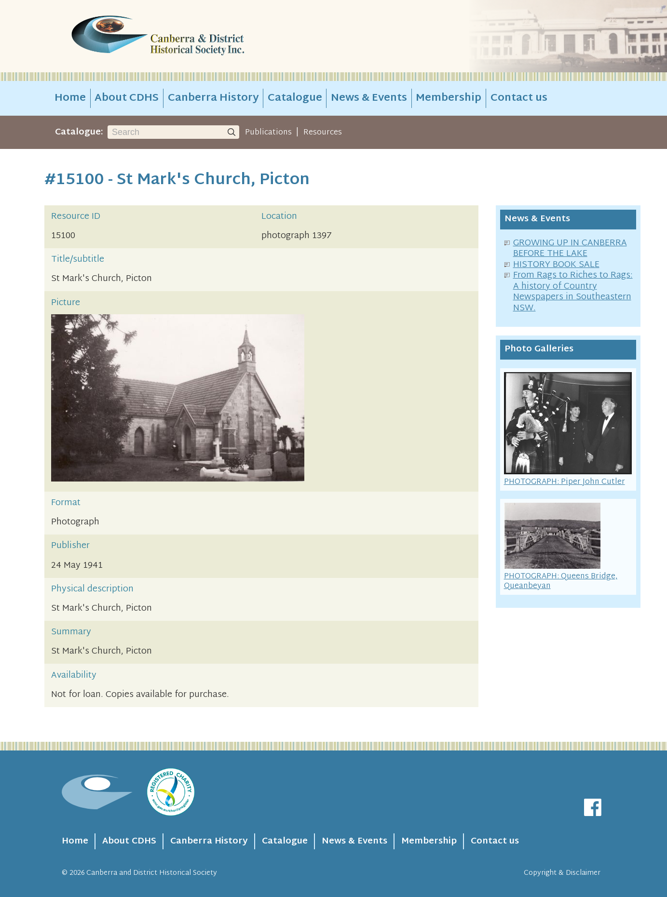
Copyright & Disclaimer (562, 873)
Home (70, 98)
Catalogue (295, 98)
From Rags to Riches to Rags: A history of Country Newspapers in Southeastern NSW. (573, 292)
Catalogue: (79, 132)
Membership (448, 98)
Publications (268, 132)
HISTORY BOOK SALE (556, 265)
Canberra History (213, 98)
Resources (322, 132)
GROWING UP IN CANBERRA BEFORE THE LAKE (570, 248)
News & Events (369, 98)
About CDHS (127, 98)
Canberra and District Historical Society (151, 873)
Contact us (518, 98)
